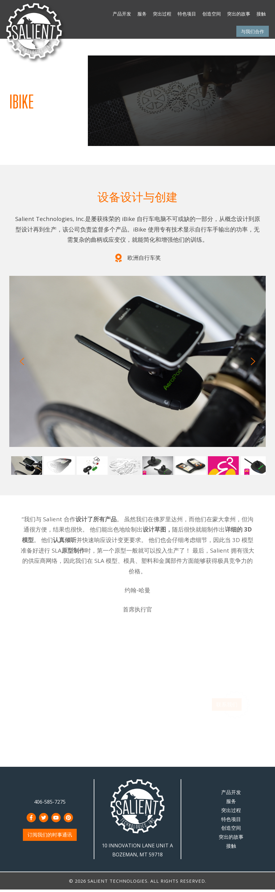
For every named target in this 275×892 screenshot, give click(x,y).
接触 (261, 14)
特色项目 (187, 14)
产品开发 (122, 14)
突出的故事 (238, 14)
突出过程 (162, 14)
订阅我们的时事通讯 (50, 834)
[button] (22, 361)
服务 (142, 14)
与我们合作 (252, 31)
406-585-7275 (50, 801)
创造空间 (211, 14)
